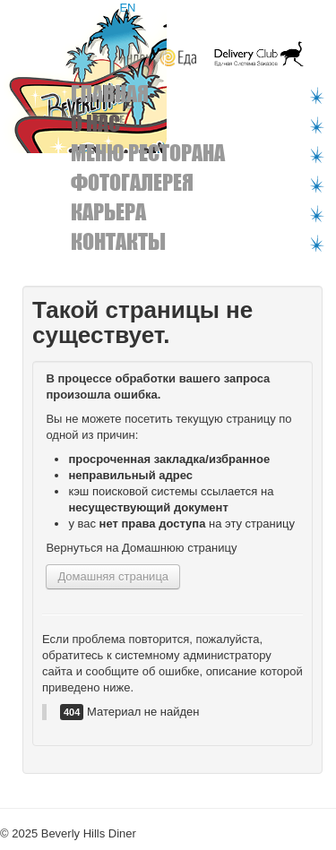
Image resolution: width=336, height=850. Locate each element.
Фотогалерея (132, 182)
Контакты (118, 241)
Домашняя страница (112, 576)
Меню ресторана (148, 153)
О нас (95, 123)
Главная (110, 94)
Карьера (108, 212)
